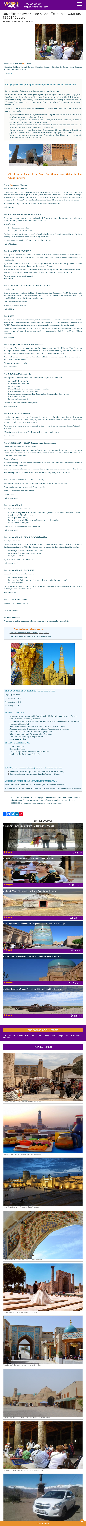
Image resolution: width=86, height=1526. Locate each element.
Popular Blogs (43, 1047)
